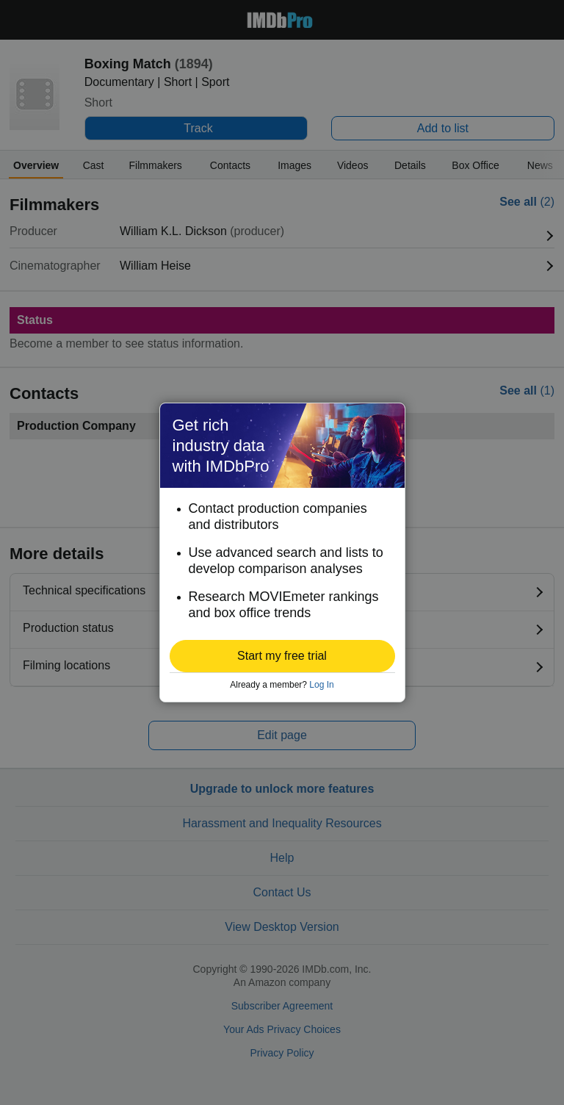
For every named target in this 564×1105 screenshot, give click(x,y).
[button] (282, 656)
